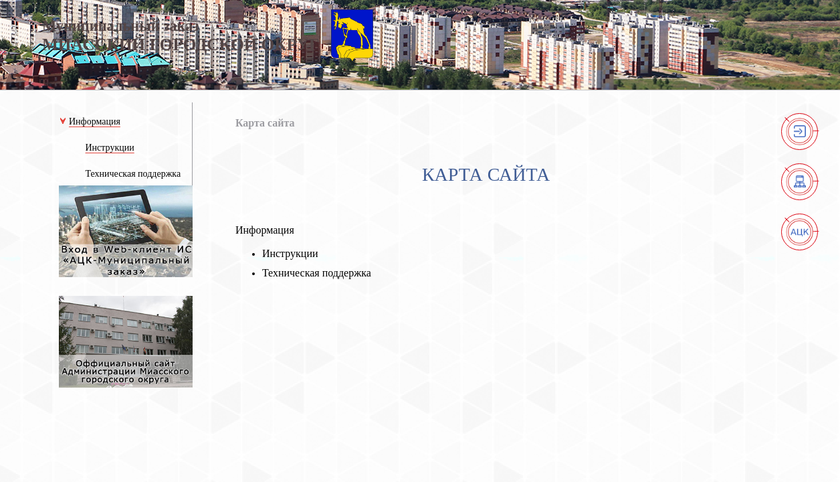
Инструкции (290, 253)
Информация (264, 230)
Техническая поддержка (316, 272)
